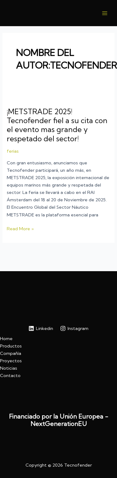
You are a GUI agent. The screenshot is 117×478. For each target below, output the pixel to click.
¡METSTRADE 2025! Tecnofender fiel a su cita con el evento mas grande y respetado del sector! (57, 125)
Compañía (10, 353)
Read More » (20, 228)
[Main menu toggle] (105, 13)
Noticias (8, 368)
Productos (11, 346)
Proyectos (11, 361)
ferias (13, 151)
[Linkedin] (41, 328)
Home (6, 338)
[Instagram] (75, 328)
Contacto (10, 375)
